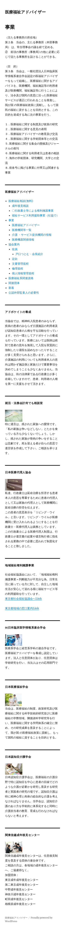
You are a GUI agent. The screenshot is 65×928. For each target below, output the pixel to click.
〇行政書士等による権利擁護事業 (33, 210)
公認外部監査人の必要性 (23, 292)
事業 (11, 220)
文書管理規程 (20, 263)
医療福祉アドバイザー (25, 12)
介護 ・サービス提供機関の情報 (31, 234)
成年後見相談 (20, 205)
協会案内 (14, 244)
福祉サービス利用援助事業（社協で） (35, 215)
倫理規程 (17, 268)
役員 (15, 249)
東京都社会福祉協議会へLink (23, 598)
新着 (11, 287)
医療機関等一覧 (21, 230)
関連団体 (14, 283)
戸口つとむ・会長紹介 (29, 254)
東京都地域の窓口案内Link (22, 608)
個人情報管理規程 (23, 273)
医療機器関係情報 (23, 239)
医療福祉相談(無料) (20, 201)
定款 (15, 259)
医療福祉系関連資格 (20, 278)
